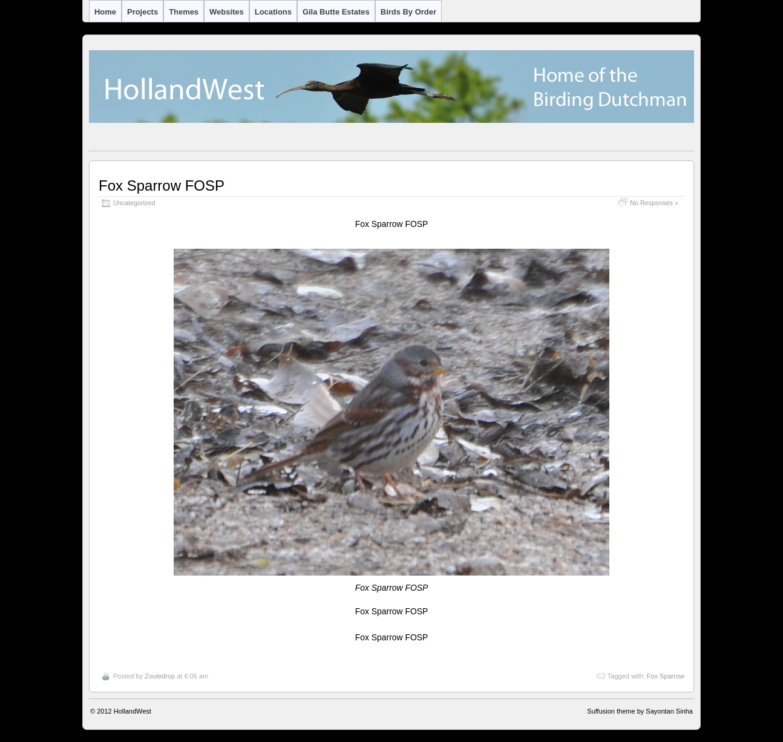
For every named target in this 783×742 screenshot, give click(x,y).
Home (105, 11)
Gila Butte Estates (336, 11)
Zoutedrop (160, 676)
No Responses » (654, 202)
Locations (273, 11)
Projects (142, 11)
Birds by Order (408, 11)
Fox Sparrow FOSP (161, 185)
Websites (226, 11)
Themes (183, 11)
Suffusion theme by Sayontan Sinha (640, 711)
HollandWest (132, 711)
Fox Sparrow (665, 676)
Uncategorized (134, 202)
